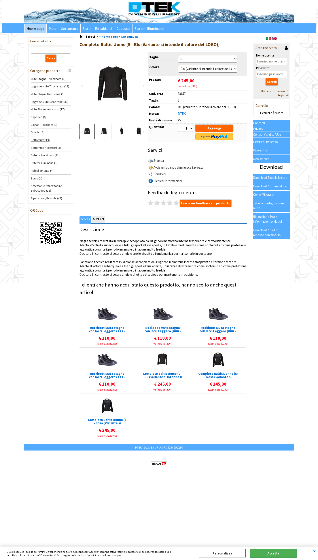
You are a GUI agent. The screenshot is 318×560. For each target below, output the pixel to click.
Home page (35, 28)
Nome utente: (265, 55)
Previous (82, 132)
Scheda (85, 219)
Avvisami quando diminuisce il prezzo (178, 167)
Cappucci (123, 28)
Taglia (154, 57)
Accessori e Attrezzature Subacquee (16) (46, 188)
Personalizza (222, 553)
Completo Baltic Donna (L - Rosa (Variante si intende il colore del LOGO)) (107, 421)
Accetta (273, 553)
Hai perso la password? (275, 91)
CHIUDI (314, 551)
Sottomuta (69, 28)
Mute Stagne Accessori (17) (48, 109)
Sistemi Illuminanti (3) (44, 163)
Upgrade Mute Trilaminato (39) (50, 86)
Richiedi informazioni (167, 181)
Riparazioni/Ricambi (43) (46, 198)
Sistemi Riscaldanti (97, 28)
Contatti (259, 123)
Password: (263, 68)
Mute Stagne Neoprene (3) (47, 94)
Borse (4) (36, 178)
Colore (154, 67)
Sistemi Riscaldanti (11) (45, 155)
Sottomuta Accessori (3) (46, 148)
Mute (53, 28)
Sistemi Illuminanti (149, 28)
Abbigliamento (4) (42, 171)
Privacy (258, 129)
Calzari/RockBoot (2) (44, 125)
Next (143, 132)
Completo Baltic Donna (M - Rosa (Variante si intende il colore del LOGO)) (218, 375)
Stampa (158, 160)
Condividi (159, 174)
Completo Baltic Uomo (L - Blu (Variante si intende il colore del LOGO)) (162, 375)
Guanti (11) (37, 132)
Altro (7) (98, 219)
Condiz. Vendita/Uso (267, 134)
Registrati (283, 95)
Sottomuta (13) (40, 140)
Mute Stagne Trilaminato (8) (48, 79)
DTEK (182, 113)
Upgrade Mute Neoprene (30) (49, 102)
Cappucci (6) (38, 117)
